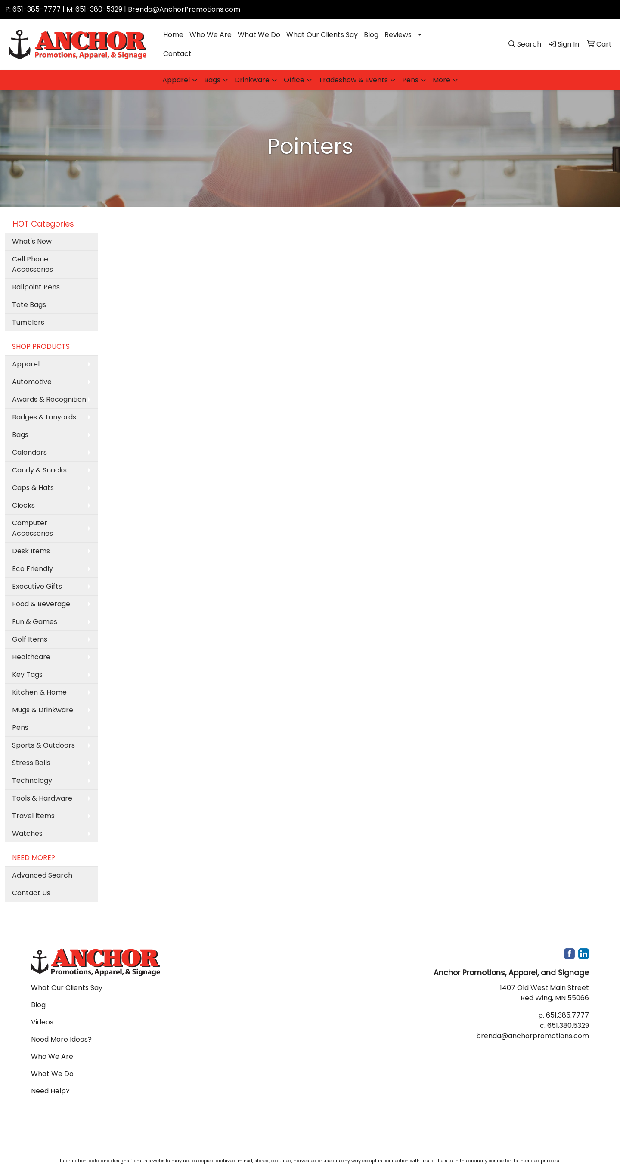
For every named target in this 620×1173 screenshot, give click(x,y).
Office (294, 80)
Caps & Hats (33, 488)
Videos (42, 1022)
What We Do (259, 35)
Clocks (23, 505)
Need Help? (50, 1091)
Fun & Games (34, 622)
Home (173, 35)
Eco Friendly (32, 569)
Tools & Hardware (42, 798)
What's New (32, 241)
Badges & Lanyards (44, 417)
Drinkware (252, 80)
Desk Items (31, 551)
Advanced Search (42, 875)
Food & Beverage (41, 604)
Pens (410, 80)
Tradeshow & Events (353, 80)
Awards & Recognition (49, 399)
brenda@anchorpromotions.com (532, 1036)
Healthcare (31, 657)
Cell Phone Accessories (32, 264)
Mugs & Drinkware (42, 710)
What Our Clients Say (322, 35)
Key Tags (27, 675)
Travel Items (33, 816)
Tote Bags (29, 305)
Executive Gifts (37, 586)
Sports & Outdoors (43, 745)
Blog (371, 35)
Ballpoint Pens (36, 287)
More (441, 80)
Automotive (32, 382)
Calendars (29, 452)
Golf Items (29, 639)
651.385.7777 (567, 1015)
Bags (212, 80)
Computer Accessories (32, 528)
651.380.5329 (568, 1025)
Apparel (176, 80)
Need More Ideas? (61, 1039)
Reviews (398, 35)
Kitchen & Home (39, 692)
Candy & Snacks (39, 470)
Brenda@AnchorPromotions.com (184, 9)
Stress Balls (31, 763)
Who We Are (210, 35)
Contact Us (31, 893)
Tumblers (28, 322)
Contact (177, 54)
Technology (32, 780)
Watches (27, 833)
